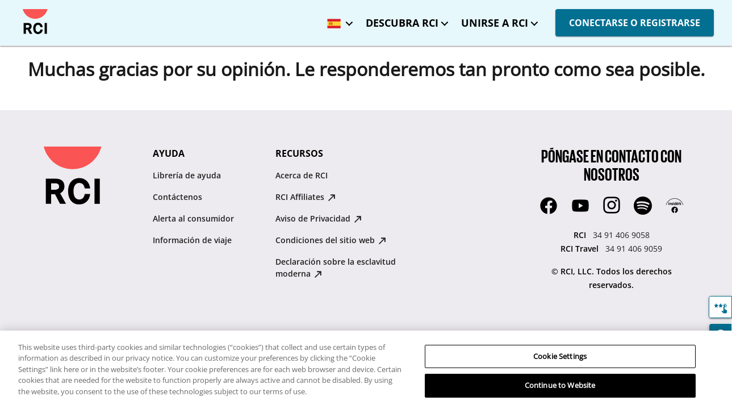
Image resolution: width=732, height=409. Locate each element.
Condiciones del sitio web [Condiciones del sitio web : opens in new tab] (330, 240)
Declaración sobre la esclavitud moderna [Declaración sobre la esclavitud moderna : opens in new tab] (335, 267)
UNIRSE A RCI (494, 23)
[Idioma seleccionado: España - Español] (337, 19)
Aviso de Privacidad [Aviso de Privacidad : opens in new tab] (318, 218)
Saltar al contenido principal (18, 9)
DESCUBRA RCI (402, 23)
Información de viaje (192, 240)
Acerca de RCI (301, 175)
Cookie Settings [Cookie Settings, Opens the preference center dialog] (560, 356)
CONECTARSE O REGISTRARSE (634, 22)
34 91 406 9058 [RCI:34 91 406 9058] (621, 234)
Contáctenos (177, 196)
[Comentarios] (720, 307)
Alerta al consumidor (193, 218)
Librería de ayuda (187, 175)
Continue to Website (560, 385)
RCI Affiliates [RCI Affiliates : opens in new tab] (305, 196)
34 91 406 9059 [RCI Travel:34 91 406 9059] (633, 248)
